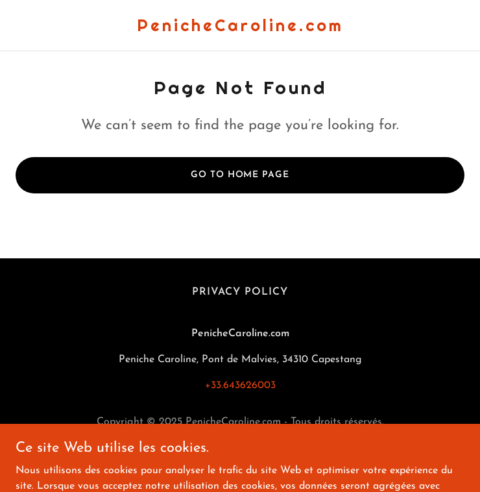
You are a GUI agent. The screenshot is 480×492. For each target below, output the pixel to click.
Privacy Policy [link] (240, 292)
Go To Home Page (240, 175)
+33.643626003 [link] (240, 385)
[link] (240, 28)
